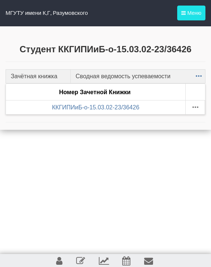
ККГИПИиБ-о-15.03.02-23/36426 (95, 107)
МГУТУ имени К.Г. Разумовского (47, 13)
